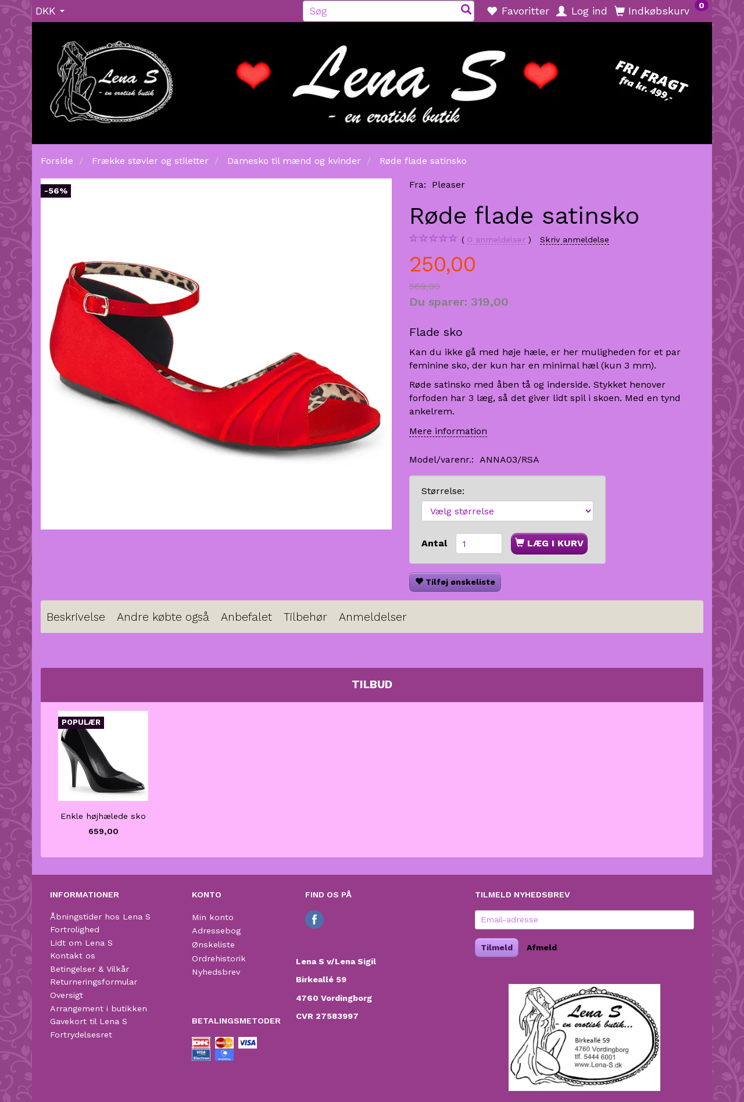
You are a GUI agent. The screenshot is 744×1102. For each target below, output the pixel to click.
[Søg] (466, 10)
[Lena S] (372, 79)
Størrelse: (442, 490)
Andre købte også (163, 617)
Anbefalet (246, 617)
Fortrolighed (74, 929)
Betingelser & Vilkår (89, 969)
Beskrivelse (75, 617)
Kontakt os (72, 955)
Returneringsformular (93, 981)
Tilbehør (305, 617)
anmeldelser (496, 240)
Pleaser (448, 184)
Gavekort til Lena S (88, 1021)
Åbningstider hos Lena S (100, 916)
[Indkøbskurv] (661, 10)
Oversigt (66, 995)
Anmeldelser (373, 617)
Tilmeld (497, 947)
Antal (435, 543)
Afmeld (542, 947)
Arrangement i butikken (98, 1008)
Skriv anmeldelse (574, 239)
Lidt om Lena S (81, 942)
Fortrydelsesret (81, 1034)
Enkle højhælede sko (103, 816)
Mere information (448, 430)
